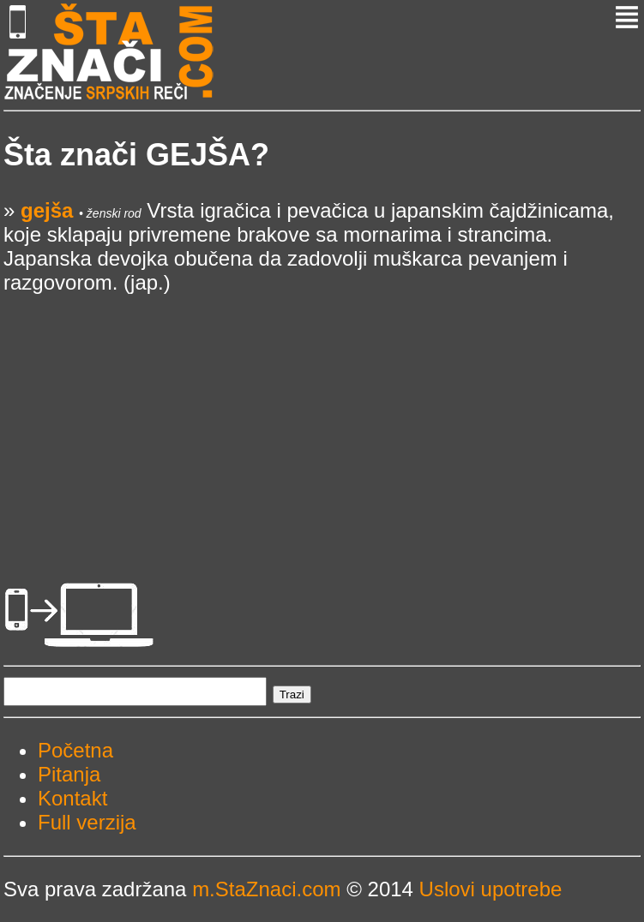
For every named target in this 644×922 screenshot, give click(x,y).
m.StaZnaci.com (266, 889)
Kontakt (72, 798)
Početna (75, 750)
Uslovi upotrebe (491, 889)
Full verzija (87, 822)
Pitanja (69, 774)
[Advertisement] (322, 415)
